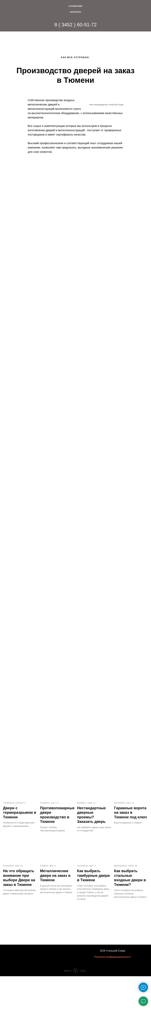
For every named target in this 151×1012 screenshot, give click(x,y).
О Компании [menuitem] (75, 6)
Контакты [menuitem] (75, 12)
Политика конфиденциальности (112, 961)
